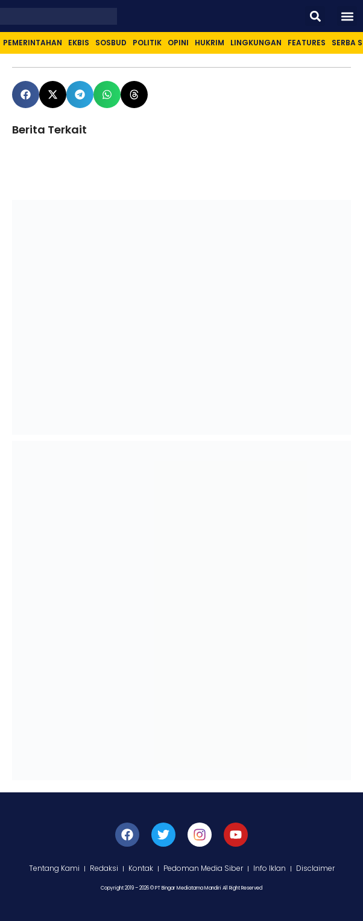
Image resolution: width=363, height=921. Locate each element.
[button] (315, 16)
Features (307, 42)
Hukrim (209, 42)
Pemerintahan (32, 42)
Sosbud (111, 42)
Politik (147, 42)
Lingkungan (256, 42)
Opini (178, 42)
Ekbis (78, 42)
